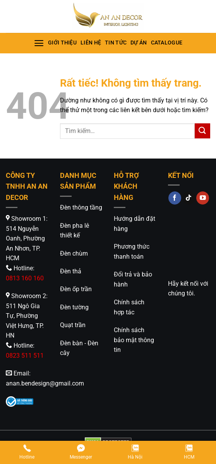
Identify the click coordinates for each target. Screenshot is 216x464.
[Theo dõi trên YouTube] (202, 198)
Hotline (26, 452)
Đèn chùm (74, 253)
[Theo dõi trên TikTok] (188, 198)
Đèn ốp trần (76, 289)
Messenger (81, 452)
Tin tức (116, 42)
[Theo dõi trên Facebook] (174, 198)
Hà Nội (135, 452)
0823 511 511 (25, 355)
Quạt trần (73, 325)
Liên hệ (91, 42)
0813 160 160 (25, 278)
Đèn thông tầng (81, 207)
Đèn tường (74, 307)
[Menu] (39, 43)
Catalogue (167, 42)
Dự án (138, 42)
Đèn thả (70, 271)
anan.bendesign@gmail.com (45, 383)
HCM (189, 452)
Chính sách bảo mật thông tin (134, 339)
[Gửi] (202, 130)
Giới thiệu (62, 42)
